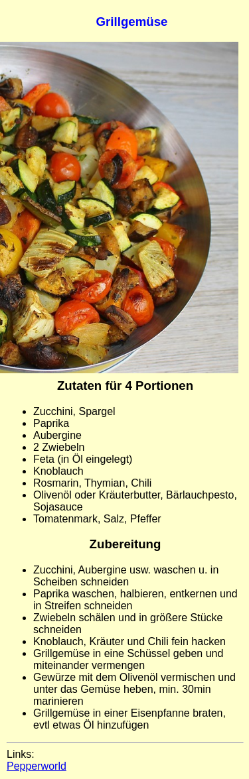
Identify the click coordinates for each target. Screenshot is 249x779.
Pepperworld (36, 766)
